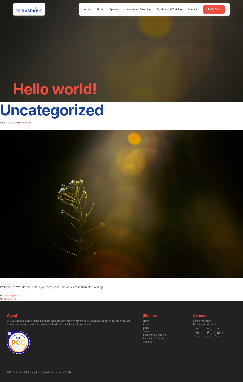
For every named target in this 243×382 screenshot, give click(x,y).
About (87, 9)
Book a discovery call (204, 324)
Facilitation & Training (169, 9)
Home (146, 320)
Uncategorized (12, 295)
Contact (192, 9)
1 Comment (10, 299)
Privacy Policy (35, 372)
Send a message (202, 320)
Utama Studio (64, 372)
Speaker (114, 9)
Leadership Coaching (138, 9)
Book (100, 9)
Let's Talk (214, 9)
